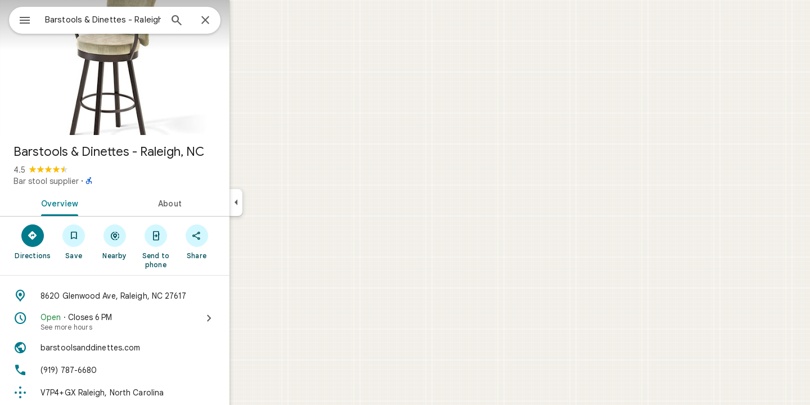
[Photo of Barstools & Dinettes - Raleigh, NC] (155, 67)
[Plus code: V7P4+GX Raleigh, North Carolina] (155, 392)
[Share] (237, 241)
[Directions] (73, 241)
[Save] (114, 241)
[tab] (98, 202)
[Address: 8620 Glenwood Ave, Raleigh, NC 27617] (155, 296)
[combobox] (132, 19)
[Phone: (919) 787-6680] (155, 370)
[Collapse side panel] (276, 202)
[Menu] (20, 19)
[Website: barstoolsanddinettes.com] (155, 347)
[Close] (246, 21)
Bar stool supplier (86, 181)
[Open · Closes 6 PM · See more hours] (155, 321)
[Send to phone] (196, 245)
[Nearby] (155, 241)
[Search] (217, 21)
